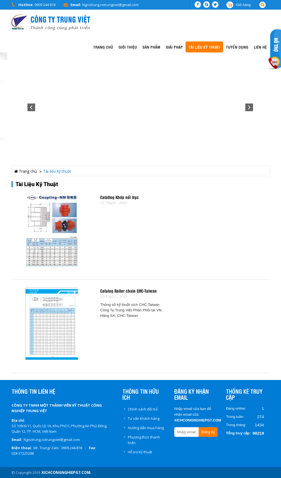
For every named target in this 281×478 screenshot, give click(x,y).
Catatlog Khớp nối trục (119, 198)
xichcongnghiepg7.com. (66, 472)
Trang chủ (25, 171)
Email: (76, 4)
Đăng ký (208, 432)
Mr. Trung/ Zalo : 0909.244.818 (57, 447)
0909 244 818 (45, 4)
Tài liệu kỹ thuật (36, 184)
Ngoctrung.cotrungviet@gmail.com (110, 4)
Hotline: (25, 4)
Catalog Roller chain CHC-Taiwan (128, 291)
